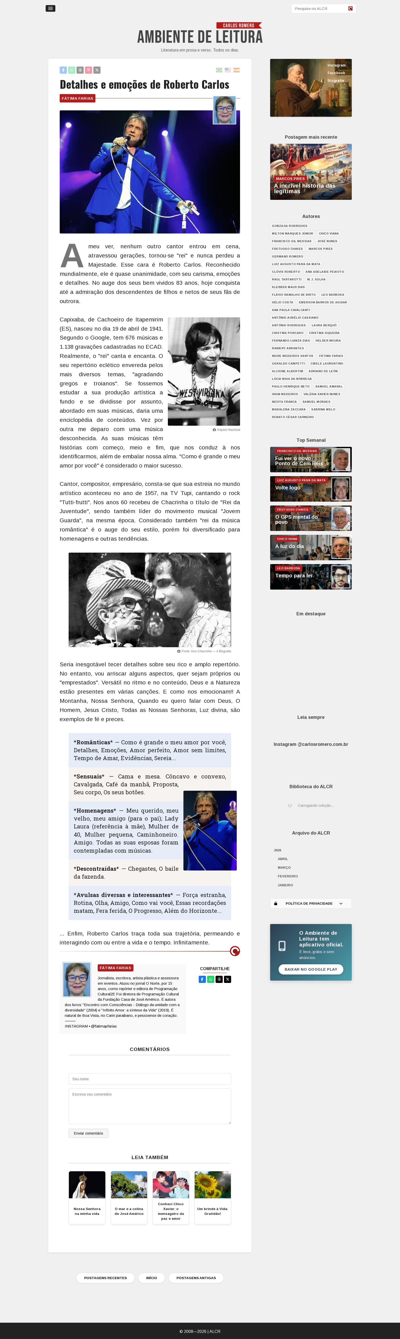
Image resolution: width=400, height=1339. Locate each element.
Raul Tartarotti (287, 279)
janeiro (285, 885)
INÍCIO (151, 1278)
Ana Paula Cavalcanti (291, 309)
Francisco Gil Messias (292, 241)
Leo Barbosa (332, 294)
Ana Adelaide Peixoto (325, 271)
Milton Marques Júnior (292, 233)
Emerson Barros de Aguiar (323, 302)
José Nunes (327, 241)
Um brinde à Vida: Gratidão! (212, 1211)
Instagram (337, 65)
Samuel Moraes (317, 401)
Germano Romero (287, 256)
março (284, 867)
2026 (277, 850)
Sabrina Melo (323, 409)
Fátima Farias (77, 98)
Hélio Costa (282, 302)
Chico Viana (329, 233)
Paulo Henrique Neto (291, 386)
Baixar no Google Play (311, 969)
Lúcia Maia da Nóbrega (292, 378)
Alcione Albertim (287, 371)
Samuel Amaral (329, 386)
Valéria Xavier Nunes (322, 394)
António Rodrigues (289, 325)
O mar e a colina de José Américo (129, 1211)
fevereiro (288, 876)
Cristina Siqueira (324, 332)
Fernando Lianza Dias (291, 340)
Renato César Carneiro (293, 417)
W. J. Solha (316, 279)
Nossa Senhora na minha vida (87, 1211)
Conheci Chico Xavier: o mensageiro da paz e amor (171, 1211)
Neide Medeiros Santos (293, 355)
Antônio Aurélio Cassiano (295, 317)
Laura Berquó (324, 325)
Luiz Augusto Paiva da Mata (296, 264)
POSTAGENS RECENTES (105, 1278)
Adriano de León (323, 371)
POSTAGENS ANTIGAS (196, 1278)
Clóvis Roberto (286, 271)
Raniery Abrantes (288, 348)
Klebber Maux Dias (288, 287)
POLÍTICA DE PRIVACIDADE (308, 903)
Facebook (336, 73)
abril (283, 859)
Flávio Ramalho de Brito (294, 294)
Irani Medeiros (285, 394)
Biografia (336, 81)
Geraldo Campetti (288, 363)
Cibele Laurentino (326, 363)
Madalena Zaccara (289, 409)
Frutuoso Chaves (287, 248)
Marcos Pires (321, 248)
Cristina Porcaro (287, 332)
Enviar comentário (88, 1133)
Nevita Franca (284, 401)
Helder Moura (328, 340)
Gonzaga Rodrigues (290, 225)
